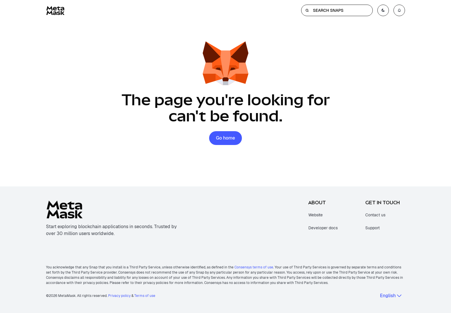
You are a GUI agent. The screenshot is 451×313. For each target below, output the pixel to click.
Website (315, 214)
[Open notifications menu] (399, 10)
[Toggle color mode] (383, 10)
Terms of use (144, 295)
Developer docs (323, 227)
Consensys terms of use (253, 267)
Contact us (375, 214)
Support (372, 227)
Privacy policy (119, 295)
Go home (225, 138)
